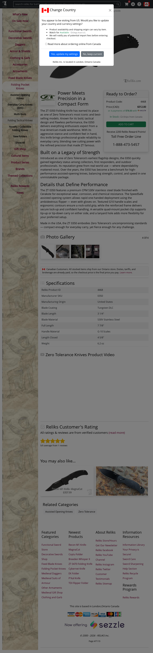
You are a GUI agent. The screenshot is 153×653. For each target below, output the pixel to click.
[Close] (110, 10)
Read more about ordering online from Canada (74, 44)
